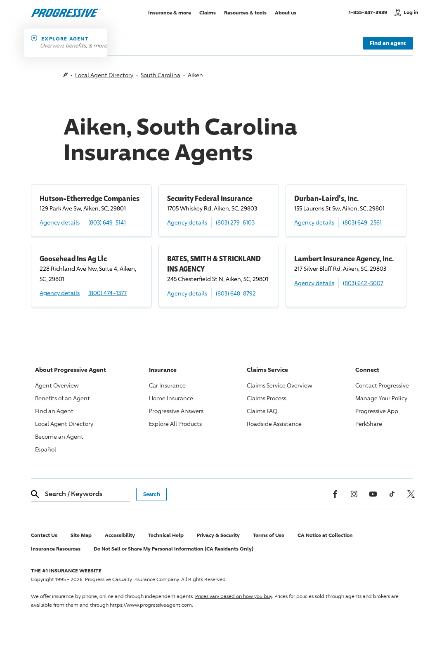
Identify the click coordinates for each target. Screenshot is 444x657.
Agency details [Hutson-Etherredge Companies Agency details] (60, 222)
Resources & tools (245, 12)
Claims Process (266, 398)
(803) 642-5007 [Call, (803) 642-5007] (363, 282)
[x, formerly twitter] (411, 494)
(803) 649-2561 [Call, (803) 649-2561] (362, 222)
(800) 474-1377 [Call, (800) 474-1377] (107, 292)
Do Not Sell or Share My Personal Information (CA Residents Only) (173, 549)
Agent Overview (57, 385)
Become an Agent (59, 436)
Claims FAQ (262, 410)
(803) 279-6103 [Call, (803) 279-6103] (235, 222)
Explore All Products (175, 423)
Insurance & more (169, 12)
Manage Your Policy (381, 398)
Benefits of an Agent (62, 398)
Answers (176, 410)
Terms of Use (268, 535)
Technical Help (166, 535)
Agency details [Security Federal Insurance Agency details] (187, 222)
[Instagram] (354, 494)
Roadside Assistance (274, 423)
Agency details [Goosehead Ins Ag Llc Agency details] (60, 292)
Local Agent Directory (104, 74)
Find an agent (388, 43)
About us (285, 12)
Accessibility (120, 535)
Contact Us (44, 535)
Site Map (81, 535)
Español (45, 449)
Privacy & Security (218, 535)
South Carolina (160, 74)
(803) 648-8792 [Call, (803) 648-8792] (236, 293)
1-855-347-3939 (369, 12)
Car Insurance (167, 385)
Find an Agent (54, 410)
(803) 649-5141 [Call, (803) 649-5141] (107, 222)
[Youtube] (373, 494)
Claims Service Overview (279, 385)
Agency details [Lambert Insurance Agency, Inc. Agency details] (314, 282)
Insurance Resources (55, 549)
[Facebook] (335, 494)
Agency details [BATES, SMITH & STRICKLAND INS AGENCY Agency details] (187, 293)
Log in (411, 12)
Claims (207, 12)
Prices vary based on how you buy (233, 596)
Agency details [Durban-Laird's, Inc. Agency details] (314, 222)
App (376, 410)
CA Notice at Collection (325, 535)
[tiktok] (392, 494)
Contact (382, 385)
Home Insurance (171, 398)
